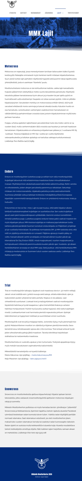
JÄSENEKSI (49, 13)
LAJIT (59, 13)
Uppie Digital (44, 477)
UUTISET (23, 13)
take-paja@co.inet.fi (38, 359)
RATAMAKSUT (36, 13)
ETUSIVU (13, 13)
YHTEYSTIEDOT (73, 13)
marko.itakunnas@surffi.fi (42, 355)
